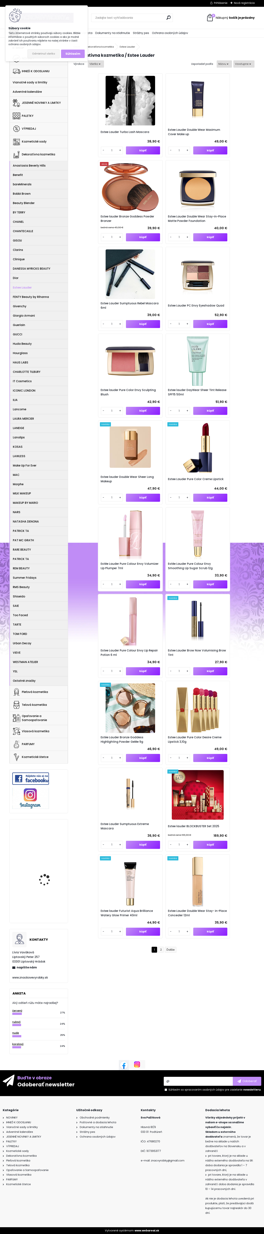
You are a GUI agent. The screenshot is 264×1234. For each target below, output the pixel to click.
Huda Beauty (22, 344)
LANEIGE (18, 428)
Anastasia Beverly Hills (29, 165)
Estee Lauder (22, 287)
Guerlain (19, 325)
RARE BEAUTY (22, 550)
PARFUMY (23, 744)
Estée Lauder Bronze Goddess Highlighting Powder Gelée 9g (184, 418)
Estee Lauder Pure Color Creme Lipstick (140, 324)
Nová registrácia (244, 3)
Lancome (19, 409)
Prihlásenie (221, 3)
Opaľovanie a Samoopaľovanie (30, 718)
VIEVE (17, 653)
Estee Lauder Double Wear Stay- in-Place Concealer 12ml (231, 513)
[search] (168, 17)
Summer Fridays (24, 578)
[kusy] (84, 158)
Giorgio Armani (24, 316)
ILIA (15, 400)
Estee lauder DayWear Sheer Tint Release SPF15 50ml (230, 229)
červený (17, 1011)
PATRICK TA (21, 531)
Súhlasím (72, 54)
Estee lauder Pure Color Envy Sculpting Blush (184, 229)
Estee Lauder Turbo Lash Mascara (95, 134)
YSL (15, 671)
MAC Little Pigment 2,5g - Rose (49, 869)
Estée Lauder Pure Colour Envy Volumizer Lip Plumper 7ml (185, 324)
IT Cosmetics (22, 381)
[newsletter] (247, 1081)
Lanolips (19, 437)
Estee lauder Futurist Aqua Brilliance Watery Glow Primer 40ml (184, 513)
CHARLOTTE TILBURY (26, 372)
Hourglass (20, 353)
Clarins (18, 250)
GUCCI (17, 334)
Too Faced (20, 615)
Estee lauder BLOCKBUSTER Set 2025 (139, 513)
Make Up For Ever (24, 465)
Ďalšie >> (170, 556)
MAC (16, 475)
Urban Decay (22, 643)
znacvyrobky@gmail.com (167, 1160)
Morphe (18, 484)
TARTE (17, 624)
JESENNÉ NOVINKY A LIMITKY (37, 103)
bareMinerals (22, 184)
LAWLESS (19, 456)
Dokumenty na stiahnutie (112, 33)
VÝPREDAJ (24, 129)
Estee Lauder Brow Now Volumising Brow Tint (139, 419)
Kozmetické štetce (30, 757)
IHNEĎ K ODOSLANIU (31, 71)
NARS (16, 512)
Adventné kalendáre (27, 92)
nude (15, 1033)
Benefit (18, 175)
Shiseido (19, 596)
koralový (18, 1044)
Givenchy (19, 306)
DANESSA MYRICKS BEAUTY (31, 269)
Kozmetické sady (30, 141)
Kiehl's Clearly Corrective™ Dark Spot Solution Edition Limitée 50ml (48, 901)
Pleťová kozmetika (30, 692)
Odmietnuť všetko (43, 53)
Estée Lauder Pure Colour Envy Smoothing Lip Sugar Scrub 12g (231, 324)
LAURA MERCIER (23, 419)
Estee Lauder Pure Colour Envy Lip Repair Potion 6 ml (95, 418)
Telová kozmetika (30, 705)
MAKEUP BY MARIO (25, 503)
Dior (16, 278)
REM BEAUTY (21, 568)
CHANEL (18, 222)
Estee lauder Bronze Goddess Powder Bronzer (186, 134)
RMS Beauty (21, 587)
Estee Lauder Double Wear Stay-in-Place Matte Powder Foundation (231, 134)
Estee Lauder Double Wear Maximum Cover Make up (141, 134)
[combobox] (224, 64)
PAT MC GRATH (23, 540)
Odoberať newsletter (46, 1084)
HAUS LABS (20, 362)
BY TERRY (19, 212)
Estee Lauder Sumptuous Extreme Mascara (95, 513)
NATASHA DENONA (26, 521)
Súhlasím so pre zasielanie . (214, 1089)
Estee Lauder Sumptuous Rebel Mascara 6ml (95, 229)
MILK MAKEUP (22, 493)
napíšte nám (27, 967)
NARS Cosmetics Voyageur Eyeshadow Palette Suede (47, 836)
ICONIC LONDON (24, 390)
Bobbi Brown (22, 194)
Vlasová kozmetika (31, 731)
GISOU (17, 240)
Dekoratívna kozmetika (34, 154)
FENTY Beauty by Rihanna (31, 297)
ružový (16, 1022)
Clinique (19, 259)
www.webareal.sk (147, 1230)
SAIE (16, 606)
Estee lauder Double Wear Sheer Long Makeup (96, 324)
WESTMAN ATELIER (25, 662)
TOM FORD (20, 634)
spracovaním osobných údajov (204, 1089)
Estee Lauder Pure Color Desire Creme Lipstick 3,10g (230, 418)
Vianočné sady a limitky (30, 82)
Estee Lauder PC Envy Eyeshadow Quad (138, 229)
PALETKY (23, 116)
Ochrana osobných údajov (170, 33)
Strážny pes (141, 33)
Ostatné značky (24, 681)
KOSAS (18, 447)
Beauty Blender (24, 203)
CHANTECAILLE (23, 231)
